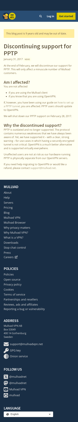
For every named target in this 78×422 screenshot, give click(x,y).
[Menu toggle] (12, 16)
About (7, 192)
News (27, 59)
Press (7, 252)
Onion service (16, 356)
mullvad (12, 395)
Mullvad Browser (15, 222)
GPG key (12, 350)
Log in (50, 16)
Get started (66, 16)
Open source (12, 279)
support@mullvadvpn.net (23, 344)
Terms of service (14, 294)
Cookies (9, 289)
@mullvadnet (15, 376)
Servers (8, 202)
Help (7, 197)
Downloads (11, 242)
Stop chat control (15, 247)
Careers (11, 257)
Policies (9, 274)
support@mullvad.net (43, 168)
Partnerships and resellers (21, 299)
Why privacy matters (17, 227)
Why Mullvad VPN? (16, 232)
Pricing (8, 207)
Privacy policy (12, 284)
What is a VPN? (13, 237)
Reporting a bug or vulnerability (24, 309)
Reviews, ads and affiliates (21, 304)
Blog (7, 212)
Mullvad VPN (12, 217)
